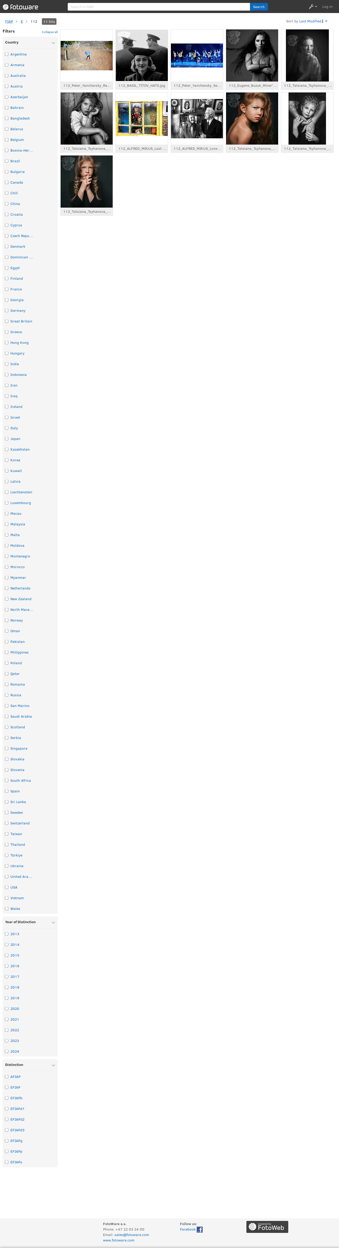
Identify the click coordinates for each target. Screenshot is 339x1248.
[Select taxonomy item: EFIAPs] (6, 1162)
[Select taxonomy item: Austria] (6, 86)
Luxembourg (20, 502)
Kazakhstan (20, 449)
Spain (15, 790)
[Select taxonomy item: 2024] (6, 1051)
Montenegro (20, 556)
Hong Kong (19, 342)
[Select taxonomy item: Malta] (6, 534)
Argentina (18, 54)
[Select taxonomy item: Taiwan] (6, 833)
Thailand (17, 844)
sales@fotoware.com (131, 1234)
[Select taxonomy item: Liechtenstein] (6, 492)
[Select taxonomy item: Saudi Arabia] (6, 716)
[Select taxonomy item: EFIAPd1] (6, 1108)
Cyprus (16, 224)
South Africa (20, 780)
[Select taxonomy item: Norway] (6, 620)
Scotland (17, 726)
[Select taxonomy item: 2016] (6, 965)
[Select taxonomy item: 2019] (6, 997)
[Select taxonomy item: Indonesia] (6, 374)
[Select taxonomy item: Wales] (6, 908)
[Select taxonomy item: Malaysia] (6, 524)
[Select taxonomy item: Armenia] (6, 64)
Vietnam (17, 897)
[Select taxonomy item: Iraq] (6, 396)
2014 (15, 944)
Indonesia (18, 374)
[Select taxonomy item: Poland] (6, 663)
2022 (14, 1029)
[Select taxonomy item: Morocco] (6, 566)
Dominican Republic (22, 256)
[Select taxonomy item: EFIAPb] (6, 1098)
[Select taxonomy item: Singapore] (6, 748)
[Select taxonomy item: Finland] (6, 278)
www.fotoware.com (119, 1240)
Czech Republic (22, 235)
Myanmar (18, 577)
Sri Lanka (18, 801)
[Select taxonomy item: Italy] (6, 428)
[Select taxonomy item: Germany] (6, 310)
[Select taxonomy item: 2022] (6, 1030)
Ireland (16, 406)
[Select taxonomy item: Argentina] (6, 54)
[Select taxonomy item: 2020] (6, 1008)
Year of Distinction (20, 921)
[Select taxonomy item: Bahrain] (6, 107)
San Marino (19, 705)
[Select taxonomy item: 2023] (6, 1040)
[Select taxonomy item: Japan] (6, 438)
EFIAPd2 (17, 1119)
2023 (14, 1040)
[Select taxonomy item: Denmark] (6, 246)
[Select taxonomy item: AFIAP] (6, 1076)
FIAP (9, 21)
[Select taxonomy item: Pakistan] (6, 641)
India (14, 363)
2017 (15, 976)
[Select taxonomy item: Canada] (6, 182)
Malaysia (17, 523)
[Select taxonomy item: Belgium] (6, 139)
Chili (14, 192)
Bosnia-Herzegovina (22, 150)
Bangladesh (20, 118)
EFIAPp (16, 1151)
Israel (15, 417)
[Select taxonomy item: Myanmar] (6, 577)
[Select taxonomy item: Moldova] (6, 545)
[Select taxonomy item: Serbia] (6, 737)
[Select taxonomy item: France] (6, 289)
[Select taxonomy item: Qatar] (6, 673)
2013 (14, 933)
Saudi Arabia (21, 716)
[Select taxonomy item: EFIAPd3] (6, 1130)
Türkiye (16, 855)
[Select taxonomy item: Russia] (6, 695)
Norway (16, 620)
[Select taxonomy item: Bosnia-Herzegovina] (6, 150)
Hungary (17, 353)
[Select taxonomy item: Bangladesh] (6, 118)
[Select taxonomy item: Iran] (6, 385)
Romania (17, 684)
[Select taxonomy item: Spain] (6, 791)
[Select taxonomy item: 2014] (6, 944)
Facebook (191, 1230)
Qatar (15, 673)
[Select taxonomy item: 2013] (6, 933)
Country (11, 42)
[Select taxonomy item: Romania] (6, 684)
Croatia (16, 214)
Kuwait (16, 470)
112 (33, 21)
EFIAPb (16, 1097)
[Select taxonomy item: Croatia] (6, 214)
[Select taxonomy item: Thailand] (6, 844)
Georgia (17, 299)
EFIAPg (16, 1140)
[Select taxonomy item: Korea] (6, 460)
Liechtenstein (21, 491)
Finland (16, 278)
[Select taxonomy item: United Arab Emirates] (6, 876)
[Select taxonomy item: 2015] (6, 955)
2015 (14, 955)
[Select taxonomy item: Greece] (6, 331)
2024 (14, 1051)
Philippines (19, 652)
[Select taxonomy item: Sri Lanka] (6, 801)
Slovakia (17, 758)
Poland (16, 662)
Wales (15, 908)
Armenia (17, 64)
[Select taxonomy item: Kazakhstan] (6, 449)
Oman (15, 630)
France (16, 289)
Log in (327, 6)
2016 (14, 965)
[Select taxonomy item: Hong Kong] (6, 342)
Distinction (14, 1064)
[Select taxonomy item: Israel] (6, 417)
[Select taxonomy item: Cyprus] (6, 225)
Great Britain (21, 321)
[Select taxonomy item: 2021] (6, 1019)
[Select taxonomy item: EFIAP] (6, 1087)
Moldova (17, 545)
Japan (15, 438)
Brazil (15, 160)
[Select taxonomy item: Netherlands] (6, 588)
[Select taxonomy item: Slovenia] (6, 769)
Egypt (15, 267)
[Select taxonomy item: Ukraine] (6, 865)
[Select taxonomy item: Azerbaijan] (6, 96)
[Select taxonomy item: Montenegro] (6, 556)
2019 (14, 997)
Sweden (16, 812)
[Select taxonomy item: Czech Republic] (6, 235)
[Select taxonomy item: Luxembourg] (6, 502)
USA (13, 887)
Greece (16, 331)
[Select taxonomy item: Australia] (6, 75)
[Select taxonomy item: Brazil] (6, 161)
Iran (13, 385)
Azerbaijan (19, 96)
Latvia (15, 481)
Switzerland (20, 823)
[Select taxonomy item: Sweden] (6, 812)
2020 (14, 1008)
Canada (16, 182)
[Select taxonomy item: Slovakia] (6, 759)
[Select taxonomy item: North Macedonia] (6, 609)
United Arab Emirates (22, 876)
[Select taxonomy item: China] (6, 203)
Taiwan (16, 833)
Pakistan (17, 641)
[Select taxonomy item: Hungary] (6, 353)
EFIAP (15, 1087)
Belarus (16, 128)
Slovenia (17, 769)
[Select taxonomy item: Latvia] (6, 481)
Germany (17, 310)
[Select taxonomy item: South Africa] (6, 780)
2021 (14, 1019)
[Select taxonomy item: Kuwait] (6, 470)
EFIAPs (16, 1161)
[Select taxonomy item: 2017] (6, 976)
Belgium (17, 139)
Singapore (18, 748)
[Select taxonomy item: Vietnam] (6, 897)
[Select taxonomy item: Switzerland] (6, 823)
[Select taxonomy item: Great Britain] (6, 321)
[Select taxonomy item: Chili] (6, 193)
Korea (15, 459)
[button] (259, 7)
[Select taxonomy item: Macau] (6, 513)
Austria (16, 86)
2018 (14, 987)
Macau (15, 513)
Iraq (13, 395)
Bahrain (17, 107)
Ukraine (16, 865)
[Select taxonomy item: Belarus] (6, 129)
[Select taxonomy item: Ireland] (6, 406)
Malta (15, 534)
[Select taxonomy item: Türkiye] (6, 855)
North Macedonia (22, 609)
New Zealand (20, 598)
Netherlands (20, 588)
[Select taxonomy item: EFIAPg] (6, 1140)
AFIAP (15, 1076)
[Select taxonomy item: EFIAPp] (6, 1151)
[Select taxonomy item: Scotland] (6, 727)
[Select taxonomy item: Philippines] (6, 652)
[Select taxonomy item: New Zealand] (6, 598)
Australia (18, 75)
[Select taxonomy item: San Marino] (6, 705)
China (15, 203)
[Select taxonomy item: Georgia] (6, 299)
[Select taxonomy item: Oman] (6, 630)
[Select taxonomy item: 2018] (6, 987)
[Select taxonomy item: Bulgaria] (6, 171)
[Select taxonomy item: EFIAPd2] (6, 1119)
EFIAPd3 (17, 1129)
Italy (14, 427)
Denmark (17, 246)
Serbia (15, 737)
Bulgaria (17, 171)
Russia (15, 694)
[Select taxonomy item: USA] (6, 887)
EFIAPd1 (17, 1108)
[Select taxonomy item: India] (6, 363)
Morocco (17, 566)
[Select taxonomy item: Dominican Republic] (6, 257)
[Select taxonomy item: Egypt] (6, 267)
